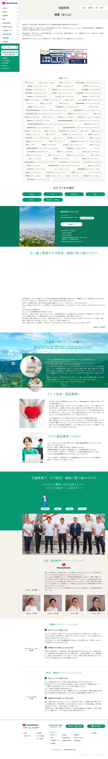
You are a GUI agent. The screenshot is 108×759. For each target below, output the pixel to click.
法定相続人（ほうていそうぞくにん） (73, 145)
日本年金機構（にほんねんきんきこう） (38, 152)
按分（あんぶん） (59, 138)
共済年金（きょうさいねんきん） (91, 152)
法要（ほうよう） (30, 82)
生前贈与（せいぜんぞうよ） (32, 117)
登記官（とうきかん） (50, 131)
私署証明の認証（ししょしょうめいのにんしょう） (41, 127)
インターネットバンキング (95, 172)
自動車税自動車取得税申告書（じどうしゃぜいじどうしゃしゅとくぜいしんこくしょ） (51, 124)
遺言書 (31, 200)
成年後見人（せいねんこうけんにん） (72, 134)
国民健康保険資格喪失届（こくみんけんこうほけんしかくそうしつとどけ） (46, 110)
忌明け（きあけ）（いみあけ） (47, 82)
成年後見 (31, 194)
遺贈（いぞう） (98, 114)
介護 (52, 194)
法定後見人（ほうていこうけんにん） (62, 93)
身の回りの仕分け (79, 738)
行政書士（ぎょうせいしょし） (57, 141)
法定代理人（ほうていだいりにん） (65, 96)
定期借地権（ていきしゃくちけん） (36, 169)
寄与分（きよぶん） (48, 117)
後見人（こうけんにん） (35, 158)
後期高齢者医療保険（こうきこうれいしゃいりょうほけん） (42, 148)
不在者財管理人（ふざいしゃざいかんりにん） (37, 138)
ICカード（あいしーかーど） (62, 169)
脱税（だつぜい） (70, 100)
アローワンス (30, 103)
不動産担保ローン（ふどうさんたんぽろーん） (90, 117)
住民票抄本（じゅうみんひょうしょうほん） (39, 120)
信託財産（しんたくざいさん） (91, 86)
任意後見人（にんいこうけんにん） (75, 155)
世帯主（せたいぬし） (95, 145)
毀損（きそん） (85, 131)
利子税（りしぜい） (94, 107)
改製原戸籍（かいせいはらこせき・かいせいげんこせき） (86, 141)
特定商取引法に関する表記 (70, 749)
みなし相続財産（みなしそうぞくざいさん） (90, 100)
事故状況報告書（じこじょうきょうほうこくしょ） (87, 110)
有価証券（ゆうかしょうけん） (54, 176)
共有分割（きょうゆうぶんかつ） (53, 100)
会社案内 (4, 66)
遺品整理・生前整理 (53, 200)
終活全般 (73, 194)
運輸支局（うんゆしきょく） (92, 124)
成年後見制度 (66, 738)
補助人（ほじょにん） (54, 155)
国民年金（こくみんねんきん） (65, 152)
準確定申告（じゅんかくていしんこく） (78, 114)
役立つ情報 (5, 63)
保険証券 (76, 735)
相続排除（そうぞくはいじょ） (61, 158)
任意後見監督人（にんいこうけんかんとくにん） (89, 93)
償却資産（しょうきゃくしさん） (91, 96)
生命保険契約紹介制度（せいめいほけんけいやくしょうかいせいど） (44, 114)
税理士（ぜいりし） (97, 131)
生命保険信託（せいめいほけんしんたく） (36, 93)
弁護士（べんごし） (51, 134)
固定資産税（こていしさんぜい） (68, 131)
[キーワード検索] (9, 47)
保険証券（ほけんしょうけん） (33, 176)
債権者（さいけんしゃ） (96, 138)
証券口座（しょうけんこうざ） (33, 131)
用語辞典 (4, 58)
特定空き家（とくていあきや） (65, 117)
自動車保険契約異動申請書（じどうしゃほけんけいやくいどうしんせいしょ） (79, 120)
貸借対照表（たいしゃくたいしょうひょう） (64, 89)
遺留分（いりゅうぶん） (72, 176)
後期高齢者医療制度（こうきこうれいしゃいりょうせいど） (64, 165)
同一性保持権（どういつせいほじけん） (70, 162)
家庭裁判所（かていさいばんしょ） (93, 176)
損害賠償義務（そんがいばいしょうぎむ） (89, 169)
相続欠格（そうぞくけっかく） (90, 158)
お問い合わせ (6, 68)
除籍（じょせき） (31, 145)
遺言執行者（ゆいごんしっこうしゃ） (56, 172)
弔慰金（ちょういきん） (46, 103)
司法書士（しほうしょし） (33, 134)
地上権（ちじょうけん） (94, 165)
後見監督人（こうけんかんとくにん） (37, 96)
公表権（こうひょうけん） (33, 165)
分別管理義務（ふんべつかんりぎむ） (91, 89)
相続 (96, 8)
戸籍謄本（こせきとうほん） (49, 145)
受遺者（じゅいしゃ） (77, 172)
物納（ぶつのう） (64, 103)
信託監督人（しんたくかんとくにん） (37, 86)
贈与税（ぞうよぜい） (65, 82)
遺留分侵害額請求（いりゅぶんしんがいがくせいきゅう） (40, 162)
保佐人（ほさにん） (96, 155)
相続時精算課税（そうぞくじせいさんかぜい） (88, 103)
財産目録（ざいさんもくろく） (33, 172)
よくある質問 (6, 60)
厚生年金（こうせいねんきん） (34, 155)
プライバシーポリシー (57, 749)
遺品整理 (53, 743)
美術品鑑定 (77, 740)
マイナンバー (97, 148)
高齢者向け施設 (67, 740)
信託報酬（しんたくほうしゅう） (65, 86)
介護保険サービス (55, 740)
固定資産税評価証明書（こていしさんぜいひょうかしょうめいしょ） (81, 127)
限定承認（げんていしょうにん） (76, 138)
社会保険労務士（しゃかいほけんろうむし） (67, 107)
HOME (84, 8)
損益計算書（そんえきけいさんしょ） (36, 89)
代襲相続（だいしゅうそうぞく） (35, 141)
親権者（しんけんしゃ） (95, 134)
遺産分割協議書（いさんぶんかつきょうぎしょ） (89, 82)
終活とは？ (54, 735)
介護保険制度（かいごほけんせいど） (76, 148)
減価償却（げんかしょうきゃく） (37, 107)
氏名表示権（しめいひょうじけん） (93, 162)
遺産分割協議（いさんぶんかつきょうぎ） (38, 179)
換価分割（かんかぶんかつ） (32, 100)
